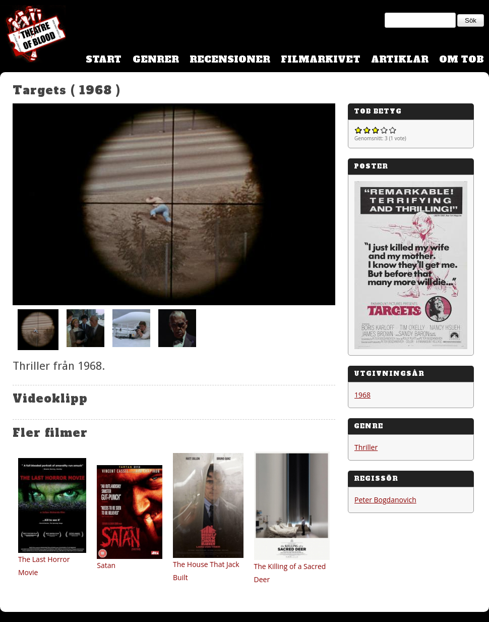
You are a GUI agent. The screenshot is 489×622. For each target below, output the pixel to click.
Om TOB (461, 59)
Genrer (156, 59)
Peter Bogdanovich (385, 499)
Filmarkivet (320, 59)
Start (103, 59)
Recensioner (230, 59)
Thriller (366, 447)
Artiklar (400, 59)
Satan (106, 565)
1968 (362, 395)
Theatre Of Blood (33, 35)
